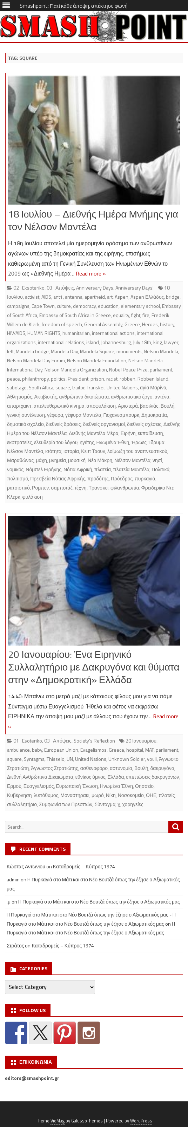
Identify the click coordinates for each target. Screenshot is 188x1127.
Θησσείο (144, 786)
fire (145, 315)
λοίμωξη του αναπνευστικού (137, 451)
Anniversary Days (94, 287)
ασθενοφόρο (94, 768)
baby (37, 749)
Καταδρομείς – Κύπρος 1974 (84, 866)
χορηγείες (132, 804)
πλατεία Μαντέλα (131, 469)
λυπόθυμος (46, 795)
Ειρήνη (128, 433)
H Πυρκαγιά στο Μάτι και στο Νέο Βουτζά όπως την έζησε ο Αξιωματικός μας (99, 901)
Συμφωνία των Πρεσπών (65, 804)
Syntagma (34, 759)
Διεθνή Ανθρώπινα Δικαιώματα (40, 777)
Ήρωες (139, 442)
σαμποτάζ (61, 487)
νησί (157, 460)
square (62, 387)
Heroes (150, 324)
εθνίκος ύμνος (90, 777)
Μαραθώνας (20, 460)
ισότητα (53, 451)
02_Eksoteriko (29, 287)
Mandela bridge (32, 351)
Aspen (121, 296)
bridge (173, 296)
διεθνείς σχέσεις (144, 424)
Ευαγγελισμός (39, 786)
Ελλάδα (115, 777)
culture (64, 306)
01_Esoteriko (27, 740)
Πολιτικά (160, 469)
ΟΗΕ (151, 795)
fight (135, 315)
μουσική (77, 460)
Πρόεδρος (122, 478)
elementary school (140, 306)
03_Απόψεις (60, 287)
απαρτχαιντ (19, 405)
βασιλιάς (149, 405)
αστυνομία (121, 768)
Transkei (96, 387)
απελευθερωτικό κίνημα (59, 405)
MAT (149, 749)
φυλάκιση (32, 496)
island (92, 342)
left (10, 351)
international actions (113, 333)
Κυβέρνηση (19, 795)
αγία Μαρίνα (153, 387)
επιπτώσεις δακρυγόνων (152, 777)
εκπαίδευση (150, 433)
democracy (84, 306)
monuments (129, 351)
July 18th (142, 342)
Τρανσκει (99, 487)
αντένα (162, 396)
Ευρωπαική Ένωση (77, 786)
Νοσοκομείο (131, 795)
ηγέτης (87, 442)
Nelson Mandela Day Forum (36, 360)
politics (58, 378)
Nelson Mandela (161, 351)
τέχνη (81, 487)
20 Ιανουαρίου (141, 740)
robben (127, 378)
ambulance (18, 749)
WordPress (141, 1121)
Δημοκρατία (154, 415)
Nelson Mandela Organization (76, 369)
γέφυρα (55, 415)
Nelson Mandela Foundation (96, 360)
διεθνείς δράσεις (63, 424)
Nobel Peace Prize (128, 369)
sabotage (17, 387)
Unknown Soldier (126, 759)
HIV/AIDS (16, 333)
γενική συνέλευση (26, 415)
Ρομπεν (40, 487)
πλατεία (102, 469)
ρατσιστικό (18, 487)
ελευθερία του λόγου (56, 442)
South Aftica (41, 387)
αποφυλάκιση (101, 405)
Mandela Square (97, 351)
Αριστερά (128, 405)
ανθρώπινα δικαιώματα (84, 396)
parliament (161, 369)
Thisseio (56, 759)
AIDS (46, 296)
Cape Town (43, 306)
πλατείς (167, 795)
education (108, 306)
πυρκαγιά (145, 478)
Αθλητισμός (19, 396)
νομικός (15, 469)
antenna (73, 296)
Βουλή (168, 405)
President (78, 378)
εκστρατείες (19, 442)
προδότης (98, 478)
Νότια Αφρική (77, 469)
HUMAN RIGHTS (43, 333)
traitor (78, 387)
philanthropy (35, 378)
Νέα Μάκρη (100, 460)
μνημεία (57, 460)
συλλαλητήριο (22, 804)
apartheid (95, 296)
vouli (152, 759)
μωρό (98, 795)
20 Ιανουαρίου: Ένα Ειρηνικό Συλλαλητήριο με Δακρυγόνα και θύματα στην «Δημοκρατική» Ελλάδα (94, 667)
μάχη (41, 460)
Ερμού (14, 786)
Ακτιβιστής (45, 396)
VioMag (58, 1121)
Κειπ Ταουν (93, 451)
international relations (61, 342)
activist (32, 296)
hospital (134, 749)
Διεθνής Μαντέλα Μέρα (93, 433)
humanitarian (76, 333)
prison (97, 378)
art (110, 296)
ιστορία (71, 451)
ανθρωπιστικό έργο (131, 396)
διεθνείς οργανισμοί (104, 424)
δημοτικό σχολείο (25, 424)
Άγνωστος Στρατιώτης (54, 768)
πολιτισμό (17, 478)
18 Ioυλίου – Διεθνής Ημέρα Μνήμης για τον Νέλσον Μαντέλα (93, 220)
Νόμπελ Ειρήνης (43, 469)
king (157, 342)
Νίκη (111, 795)
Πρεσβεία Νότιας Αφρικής (57, 478)
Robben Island (152, 378)
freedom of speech (62, 324)
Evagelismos (93, 749)
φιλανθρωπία (124, 487)
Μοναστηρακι (74, 795)
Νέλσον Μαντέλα (132, 460)
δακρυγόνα (162, 768)
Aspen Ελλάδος (147, 296)
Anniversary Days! (134, 287)
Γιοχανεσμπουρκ (121, 415)
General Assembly (103, 324)
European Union (61, 749)
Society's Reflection (94, 740)
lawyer (171, 342)
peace (13, 378)
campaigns (18, 306)
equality (121, 315)
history (167, 324)
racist (112, 378)
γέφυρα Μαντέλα (83, 415)
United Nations (122, 387)
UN (70, 759)
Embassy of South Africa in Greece (75, 315)
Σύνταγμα (104, 804)
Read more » (91, 273)
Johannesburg (116, 342)
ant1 (58, 296)
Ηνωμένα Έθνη (112, 442)
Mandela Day (64, 351)
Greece (132, 324)
